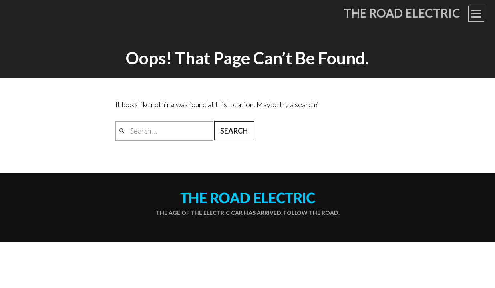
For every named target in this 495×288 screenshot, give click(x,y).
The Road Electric (402, 13)
